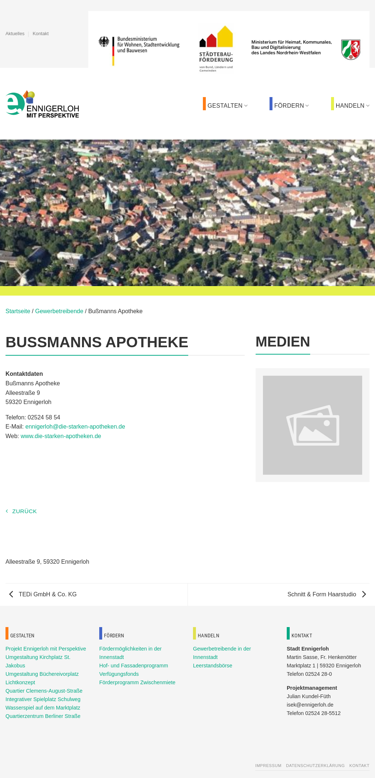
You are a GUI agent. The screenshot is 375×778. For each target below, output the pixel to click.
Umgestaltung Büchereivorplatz (42, 674)
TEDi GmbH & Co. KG (43, 594)
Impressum (268, 765)
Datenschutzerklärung (315, 765)
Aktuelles (15, 33)
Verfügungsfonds (119, 674)
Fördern (291, 105)
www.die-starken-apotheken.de (61, 436)
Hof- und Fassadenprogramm (133, 665)
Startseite (17, 311)
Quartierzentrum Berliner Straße (43, 716)
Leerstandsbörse (212, 665)
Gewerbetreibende (59, 311)
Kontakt (40, 33)
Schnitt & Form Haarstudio (326, 594)
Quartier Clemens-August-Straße (43, 691)
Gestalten (228, 105)
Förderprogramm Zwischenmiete (137, 682)
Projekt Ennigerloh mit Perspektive (45, 649)
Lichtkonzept (20, 682)
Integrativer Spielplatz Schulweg (43, 699)
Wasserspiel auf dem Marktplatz (42, 708)
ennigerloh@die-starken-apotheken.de (75, 426)
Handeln (353, 105)
